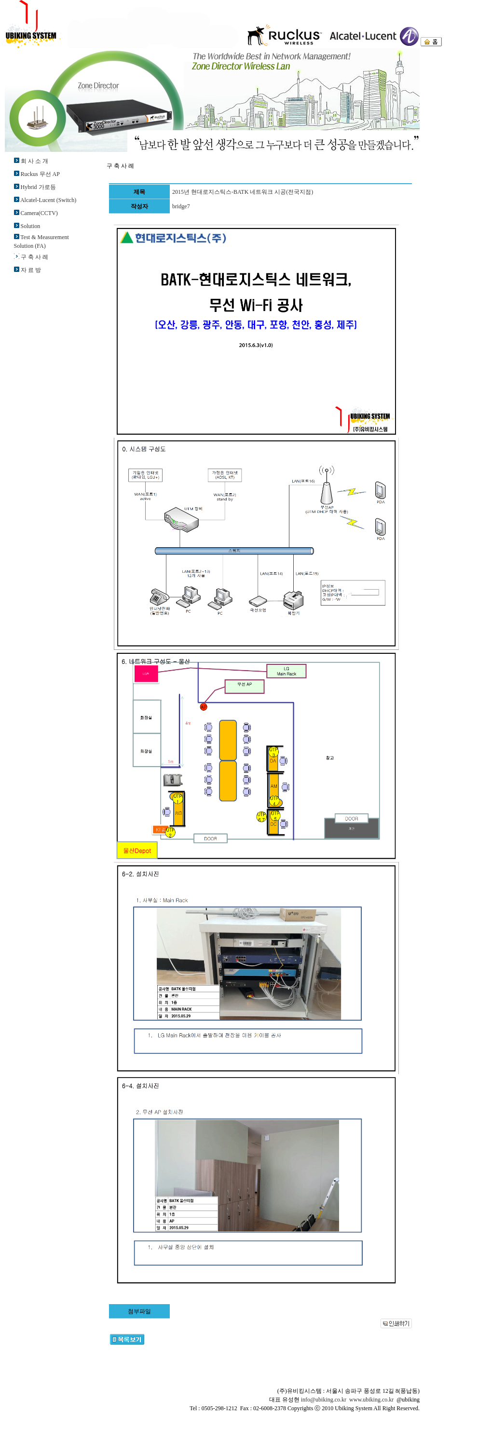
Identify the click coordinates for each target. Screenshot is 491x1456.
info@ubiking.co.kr (323, 1399)
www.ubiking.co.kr (371, 1399)
